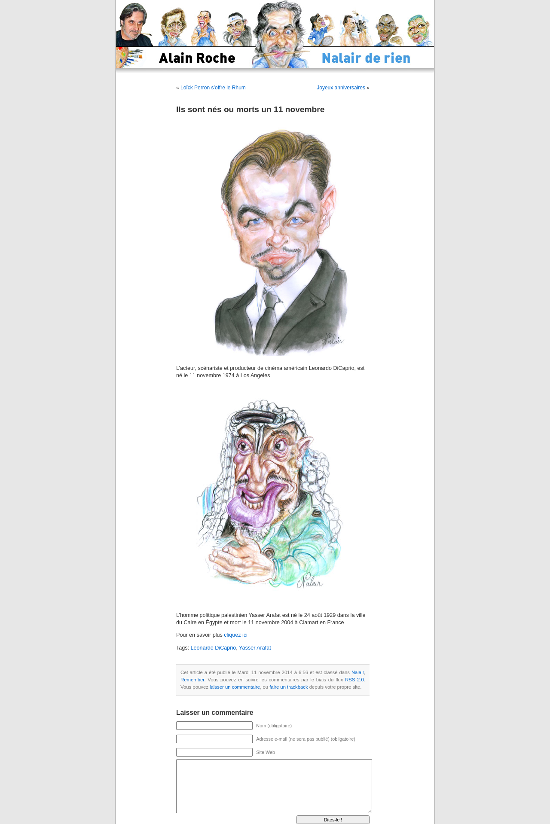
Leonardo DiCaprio (213, 648)
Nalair (357, 672)
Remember (192, 679)
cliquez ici (236, 635)
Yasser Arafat (255, 648)
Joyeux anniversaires (341, 88)
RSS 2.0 (354, 679)
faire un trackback (288, 687)
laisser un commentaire (235, 687)
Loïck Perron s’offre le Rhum (213, 88)
